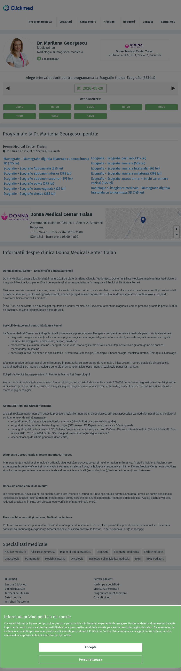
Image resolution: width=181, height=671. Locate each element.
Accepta (90, 647)
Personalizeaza (90, 659)
